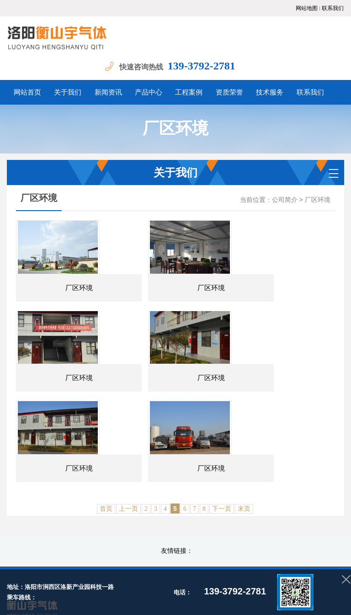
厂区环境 (317, 199)
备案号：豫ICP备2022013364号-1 (110, 587)
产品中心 (179, 517)
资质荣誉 (248, 517)
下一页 (221, 443)
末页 (244, 443)
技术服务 (282, 517)
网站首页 (77, 517)
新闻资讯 (145, 517)
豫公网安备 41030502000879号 (203, 587)
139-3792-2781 (208, 66)
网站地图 (307, 8)
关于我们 (111, 517)
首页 (106, 443)
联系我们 (333, 8)
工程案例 (214, 517)
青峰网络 (297, 587)
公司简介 (285, 199)
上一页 (128, 443)
